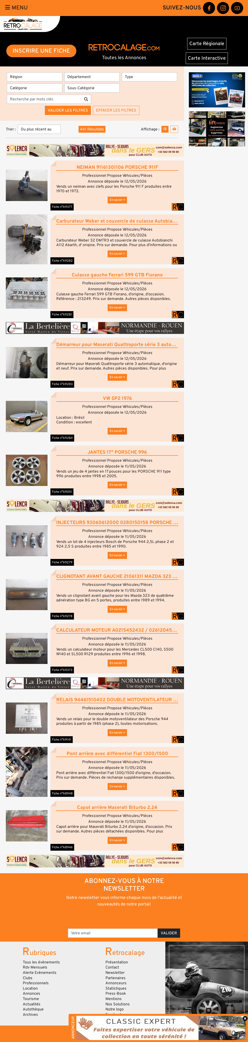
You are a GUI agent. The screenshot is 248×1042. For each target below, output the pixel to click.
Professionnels (36, 983)
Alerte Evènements (39, 972)
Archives (30, 1014)
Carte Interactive (207, 58)
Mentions (113, 999)
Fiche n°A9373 (62, 670)
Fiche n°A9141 (61, 739)
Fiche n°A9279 (62, 562)
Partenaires (115, 978)
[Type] (149, 76)
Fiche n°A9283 (62, 384)
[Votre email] (113, 933)
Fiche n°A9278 (62, 616)
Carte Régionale (206, 43)
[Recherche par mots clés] (44, 99)
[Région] (34, 76)
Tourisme (31, 999)
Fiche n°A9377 (62, 207)
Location (30, 988)
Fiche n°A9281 (62, 314)
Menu (16, 8)
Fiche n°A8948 (62, 793)
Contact (112, 967)
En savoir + (117, 200)
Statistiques (116, 988)
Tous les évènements (41, 962)
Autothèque (33, 1009)
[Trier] (39, 129)
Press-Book (115, 993)
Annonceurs (116, 983)
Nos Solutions (117, 1004)
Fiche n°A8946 (62, 847)
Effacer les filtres (116, 110)
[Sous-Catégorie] (92, 88)
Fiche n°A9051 (62, 492)
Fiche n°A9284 (62, 438)
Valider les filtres (68, 110)
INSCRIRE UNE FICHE (41, 51)
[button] (27, 185)
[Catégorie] (34, 88)
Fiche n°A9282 (62, 260)
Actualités (31, 1004)
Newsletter (115, 972)
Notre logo (114, 1009)
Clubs (27, 978)
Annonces (31, 993)
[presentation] (117, 917)
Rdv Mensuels (35, 967)
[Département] (92, 76)
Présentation (116, 962)
